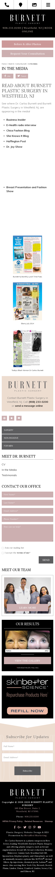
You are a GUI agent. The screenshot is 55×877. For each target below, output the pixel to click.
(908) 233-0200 (38, 401)
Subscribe (27, 770)
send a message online (29, 405)
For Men (8, 445)
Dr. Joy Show (14, 146)
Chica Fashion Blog (18, 130)
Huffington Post (16, 141)
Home (4, 64)
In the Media (9, 469)
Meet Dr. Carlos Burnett (17, 64)
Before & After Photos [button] (27, 44)
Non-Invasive (11, 438)
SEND (46, 560)
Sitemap (49, 821)
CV (3, 464)
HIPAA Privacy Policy (12, 821)
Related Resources (34, 821)
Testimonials (9, 475)
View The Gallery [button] (27, 660)
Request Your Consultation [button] (27, 53)
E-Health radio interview (21, 125)
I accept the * (17, 552)
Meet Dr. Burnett (19, 456)
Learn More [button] (27, 607)
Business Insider (16, 119)
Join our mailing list (14, 547)
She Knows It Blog (17, 136)
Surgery (8, 430)
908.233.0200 (12, 27)
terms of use (23, 552)
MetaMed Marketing (35, 835)
